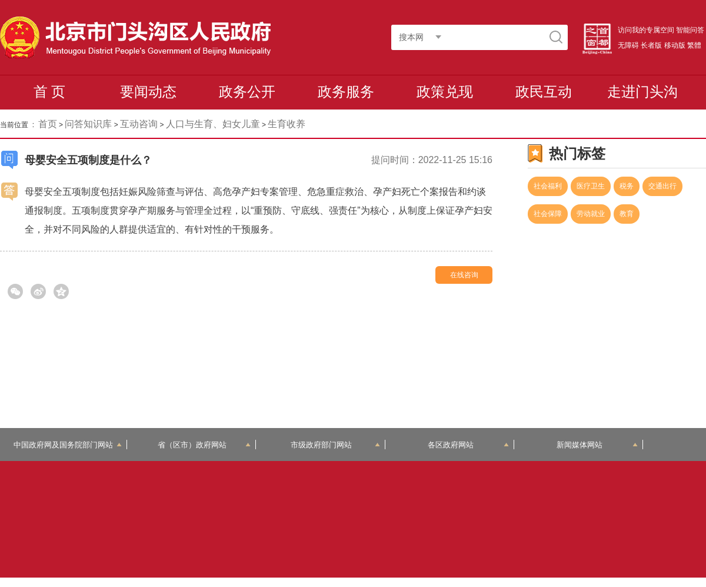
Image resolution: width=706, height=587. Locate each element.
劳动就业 (591, 214)
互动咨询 (139, 124)
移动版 (674, 45)
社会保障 (548, 214)
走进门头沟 (642, 92)
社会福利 (548, 186)
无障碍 (628, 45)
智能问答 (690, 30)
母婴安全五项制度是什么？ (88, 160)
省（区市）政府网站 (204, 444)
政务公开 (247, 92)
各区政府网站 (468, 444)
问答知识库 (88, 124)
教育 (627, 214)
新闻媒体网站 (597, 444)
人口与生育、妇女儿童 (213, 124)
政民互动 (543, 92)
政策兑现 (445, 92)
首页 (47, 124)
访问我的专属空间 (646, 30)
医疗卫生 (591, 186)
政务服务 (346, 92)
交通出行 (662, 186)
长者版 (651, 45)
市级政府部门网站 (335, 444)
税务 (627, 186)
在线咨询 (464, 275)
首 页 (50, 92)
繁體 (694, 45)
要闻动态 (148, 92)
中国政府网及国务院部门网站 (68, 444)
